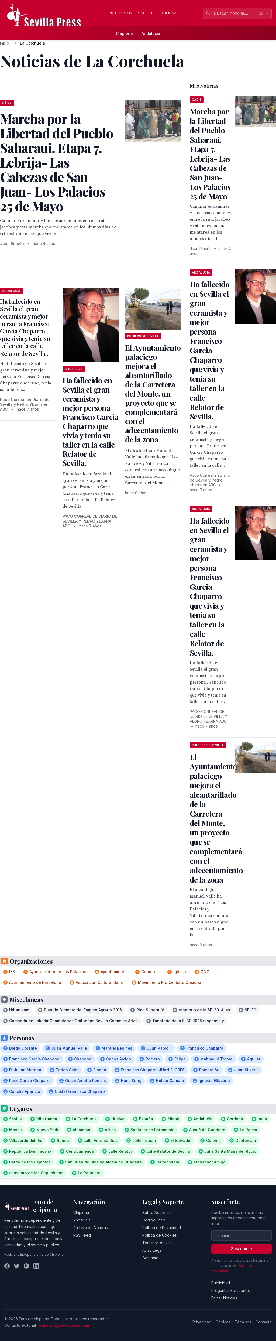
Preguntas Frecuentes (231, 1290)
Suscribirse (241, 1248)
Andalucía (151, 33)
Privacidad (201, 1322)
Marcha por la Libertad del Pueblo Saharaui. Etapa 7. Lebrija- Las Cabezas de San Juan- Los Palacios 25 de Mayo (210, 153)
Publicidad (220, 1283)
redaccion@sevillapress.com (63, 1325)
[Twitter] (16, 1266)
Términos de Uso (157, 1242)
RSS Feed (82, 1235)
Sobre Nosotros (156, 1212)
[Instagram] (26, 1266)
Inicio (4, 43)
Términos (243, 1322)
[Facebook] (7, 1266)
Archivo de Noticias (90, 1227)
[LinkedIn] (36, 1266)
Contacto (150, 1257)
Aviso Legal (152, 1250)
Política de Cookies (159, 1235)
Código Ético (153, 1220)
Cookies (223, 1322)
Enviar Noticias (224, 1298)
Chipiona (124, 33)
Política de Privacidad (161, 1227)
